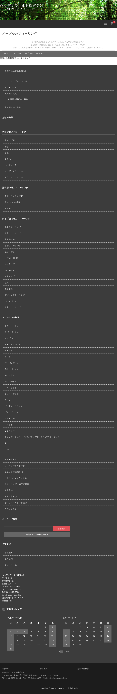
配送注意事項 (11, 496)
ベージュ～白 (11, 165)
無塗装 (8, 208)
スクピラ (9, 425)
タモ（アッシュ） (13, 344)
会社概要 (9, 553)
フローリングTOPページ (16, 81)
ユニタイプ (10, 264)
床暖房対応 (10, 239)
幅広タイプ (10, 276)
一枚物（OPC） (12, 258)
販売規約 (9, 559)
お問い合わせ (11, 509)
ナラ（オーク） (12, 326)
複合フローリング (13, 233)
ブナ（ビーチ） (12, 412)
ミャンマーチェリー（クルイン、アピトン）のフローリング (32, 437)
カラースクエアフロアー (16, 177)
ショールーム (11, 565)
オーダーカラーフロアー (16, 171)
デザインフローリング (15, 295)
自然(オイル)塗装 (12, 202)
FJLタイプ (9, 270)
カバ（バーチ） (12, 332)
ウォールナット (12, 394)
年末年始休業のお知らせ (16, 71)
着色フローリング (13, 307)
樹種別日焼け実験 (13, 107)
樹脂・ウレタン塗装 (14, 196)
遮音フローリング (13, 246)
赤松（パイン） (12, 369)
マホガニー (10, 418)
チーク (8, 357)
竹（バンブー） (12, 363)
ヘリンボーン (11, 301)
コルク (8, 449)
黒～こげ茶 (10, 140)
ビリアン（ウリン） (14, 406)
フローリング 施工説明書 (17, 484)
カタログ (6, 668)
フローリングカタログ (15, 466)
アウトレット (11, 87)
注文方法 (9, 490)
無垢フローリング (13, 227)
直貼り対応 (10, 252)
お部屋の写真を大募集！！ (20, 99)
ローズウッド (11, 388)
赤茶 (7, 147)
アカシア (9, 351)
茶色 (7, 153)
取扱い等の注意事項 (14, 472)
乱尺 (7, 283)
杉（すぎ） (10, 375)
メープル (9, 338)
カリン (8, 400)
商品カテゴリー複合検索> (37, 534)
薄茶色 (8, 159)
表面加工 (9, 289)
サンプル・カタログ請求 (16, 503)
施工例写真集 (11, 94)
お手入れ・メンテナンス (16, 478)
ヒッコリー (10, 431)
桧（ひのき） (11, 381)
